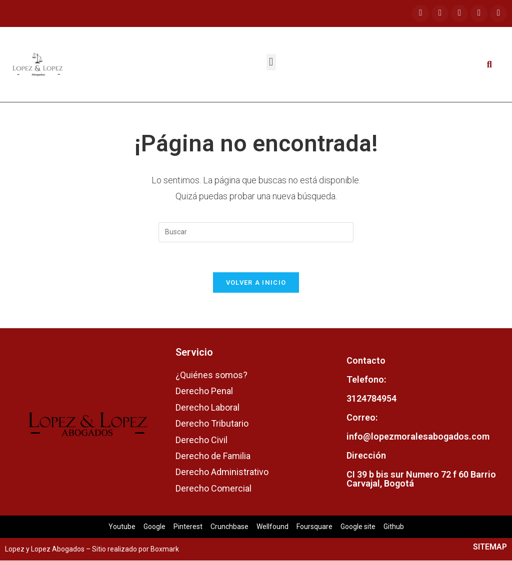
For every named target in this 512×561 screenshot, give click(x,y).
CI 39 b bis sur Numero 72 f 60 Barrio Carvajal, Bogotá (421, 479)
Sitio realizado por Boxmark (135, 550)
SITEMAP (490, 547)
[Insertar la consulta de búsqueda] (256, 232)
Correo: (362, 417)
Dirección (366, 455)
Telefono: (366, 379)
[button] (271, 62)
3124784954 (371, 398)
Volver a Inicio (256, 283)
